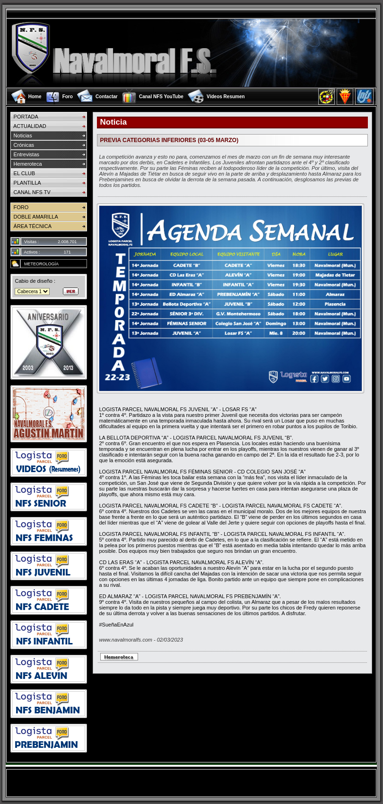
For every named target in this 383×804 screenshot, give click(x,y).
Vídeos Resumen (226, 96)
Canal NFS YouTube (161, 96)
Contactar (107, 96)
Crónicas (22, 145)
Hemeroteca (26, 164)
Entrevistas (24, 154)
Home (35, 96)
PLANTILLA (25, 183)
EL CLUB (22, 173)
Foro (67, 96)
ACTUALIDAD (28, 126)
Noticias (21, 135)
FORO (19, 207)
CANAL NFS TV (30, 192)
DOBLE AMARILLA (34, 217)
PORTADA (24, 116)
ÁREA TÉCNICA (31, 226)
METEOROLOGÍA (39, 264)
